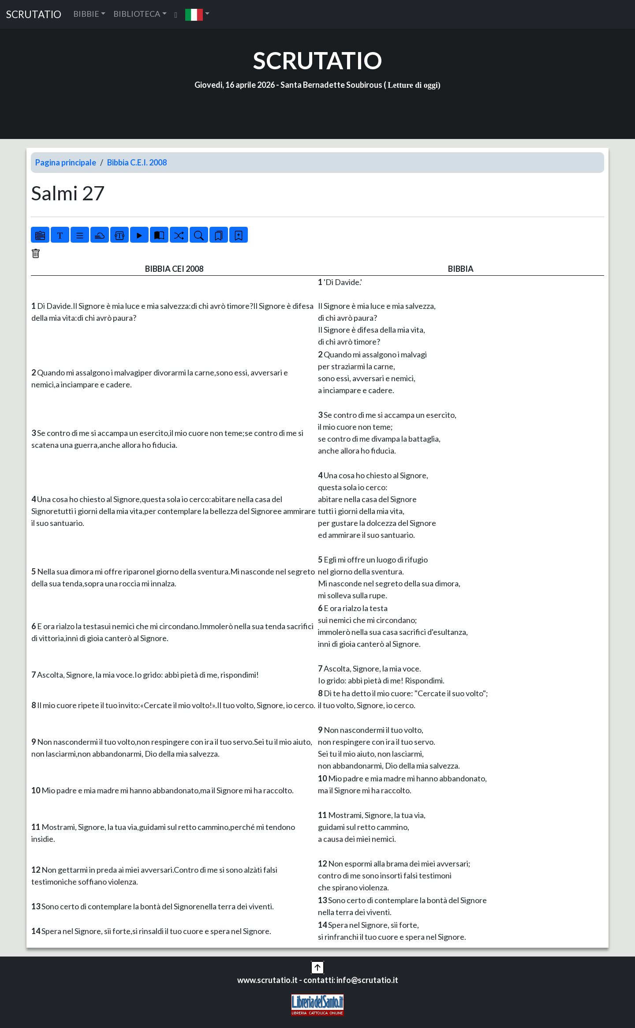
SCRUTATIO (33, 14)
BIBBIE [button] (86, 14)
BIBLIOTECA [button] (136, 14)
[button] (197, 14)
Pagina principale (65, 162)
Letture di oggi (413, 85)
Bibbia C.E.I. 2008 (137, 162)
